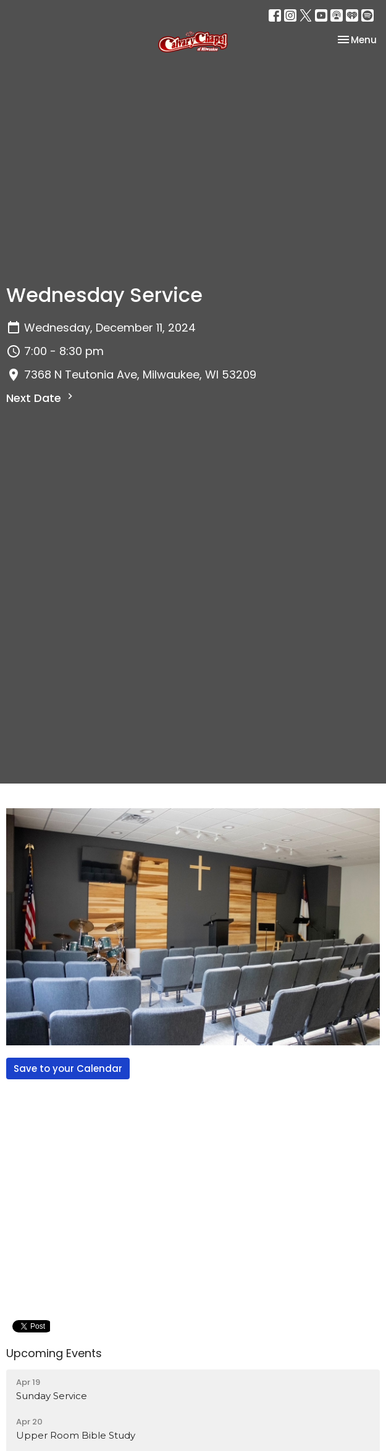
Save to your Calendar (68, 1068)
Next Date (41, 398)
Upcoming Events (54, 1353)
